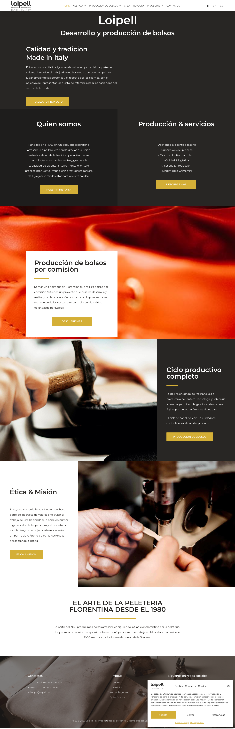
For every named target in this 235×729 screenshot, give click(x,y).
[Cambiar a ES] (221, 6)
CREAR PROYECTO (134, 5)
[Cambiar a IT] (208, 6)
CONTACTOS (173, 5)
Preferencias (217, 714)
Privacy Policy (197, 722)
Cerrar (190, 714)
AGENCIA (79, 5)
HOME (66, 5)
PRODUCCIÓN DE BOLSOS (105, 5)
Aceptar (163, 714)
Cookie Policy (182, 722)
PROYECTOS (155, 5)
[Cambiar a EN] (214, 6)
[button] (228, 686)
